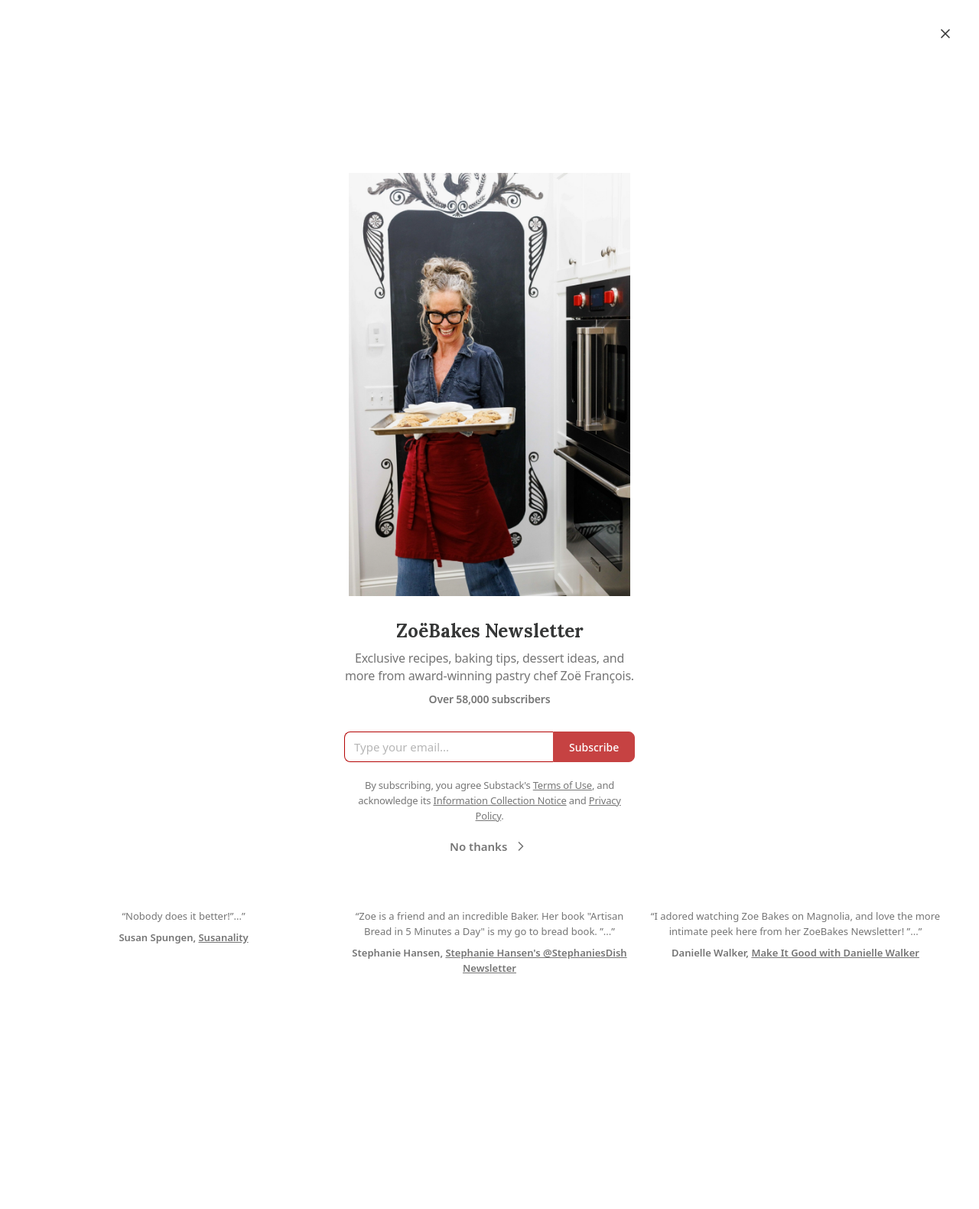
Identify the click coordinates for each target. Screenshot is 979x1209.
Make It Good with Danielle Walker (835, 953)
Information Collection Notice (499, 800)
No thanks (489, 846)
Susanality (223, 937)
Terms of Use (562, 785)
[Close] (945, 33)
